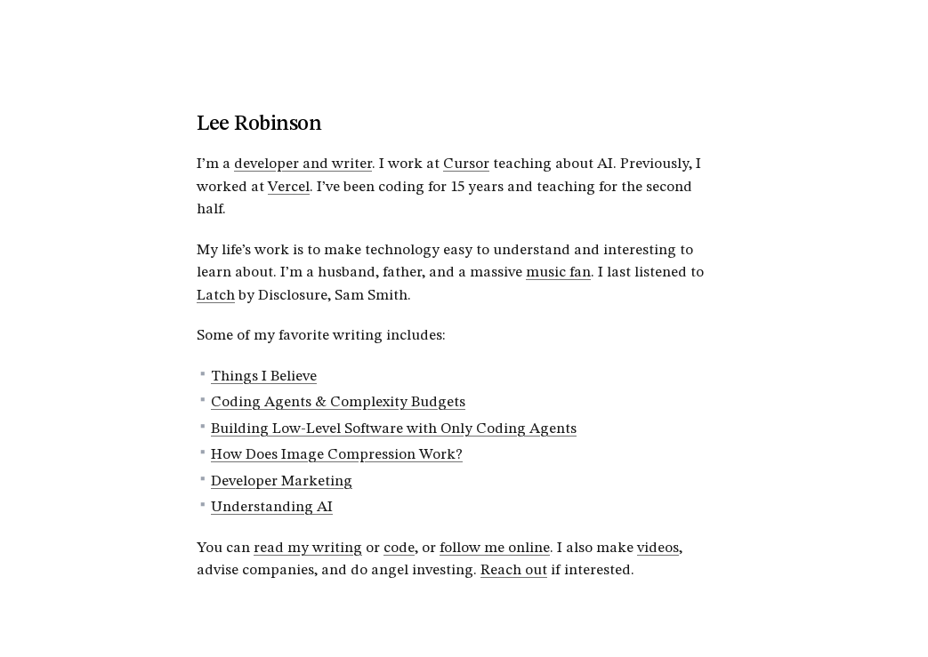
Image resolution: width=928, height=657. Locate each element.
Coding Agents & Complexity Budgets (338, 402)
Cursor (466, 164)
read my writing (308, 548)
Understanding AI (272, 507)
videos (658, 548)
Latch (216, 295)
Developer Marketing (281, 481)
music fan (558, 272)
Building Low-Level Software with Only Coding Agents (394, 429)
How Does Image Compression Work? (337, 454)
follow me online (495, 548)
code (399, 548)
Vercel (289, 187)
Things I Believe (264, 376)
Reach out (513, 570)
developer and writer (303, 164)
